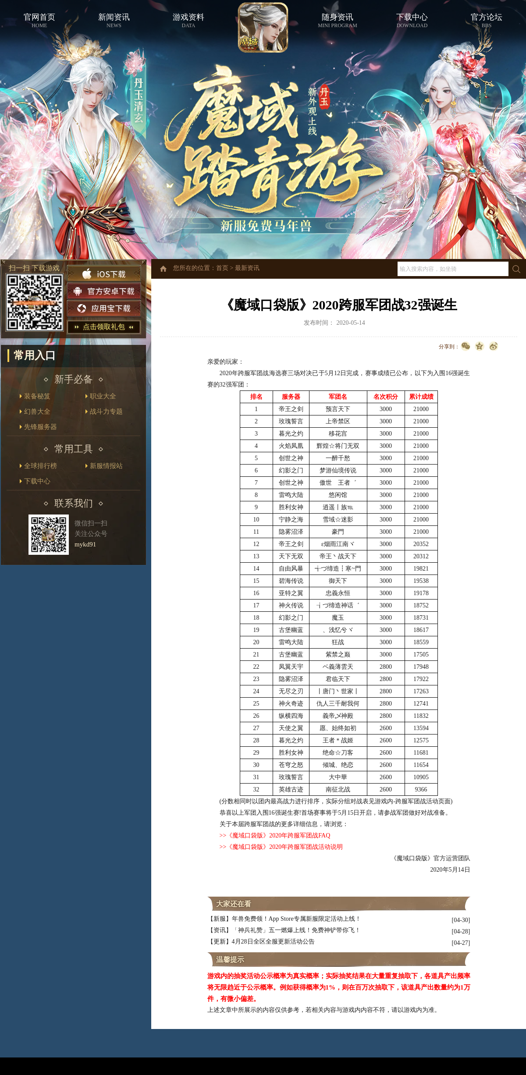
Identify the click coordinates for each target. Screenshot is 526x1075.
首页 (222, 268)
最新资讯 (247, 268)
